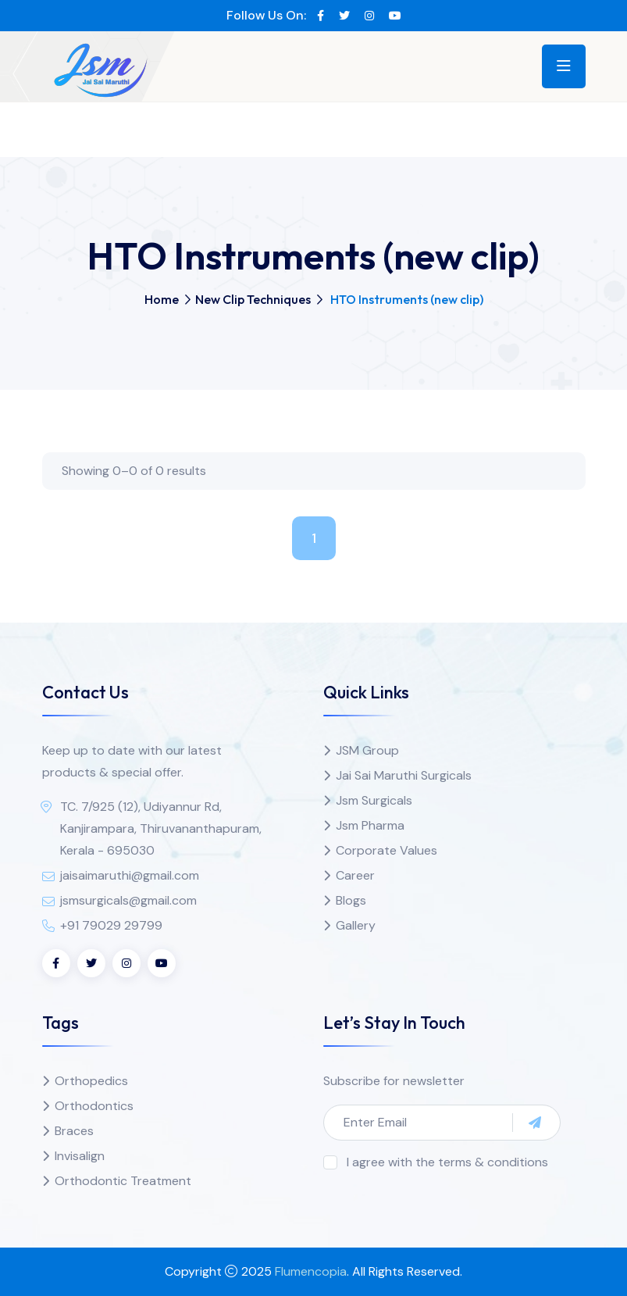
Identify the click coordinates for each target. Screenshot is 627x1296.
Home (161, 299)
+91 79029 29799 (111, 925)
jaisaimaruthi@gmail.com (129, 875)
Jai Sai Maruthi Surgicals (404, 775)
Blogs (351, 900)
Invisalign (80, 1156)
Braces (74, 1131)
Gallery (356, 925)
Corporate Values (386, 850)
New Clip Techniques (253, 299)
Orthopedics (91, 1081)
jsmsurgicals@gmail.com (128, 900)
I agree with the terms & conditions (447, 1162)
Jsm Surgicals (374, 800)
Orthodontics (94, 1106)
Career (355, 875)
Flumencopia (311, 1271)
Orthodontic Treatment (123, 1181)
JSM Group (367, 750)
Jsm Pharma (370, 825)
